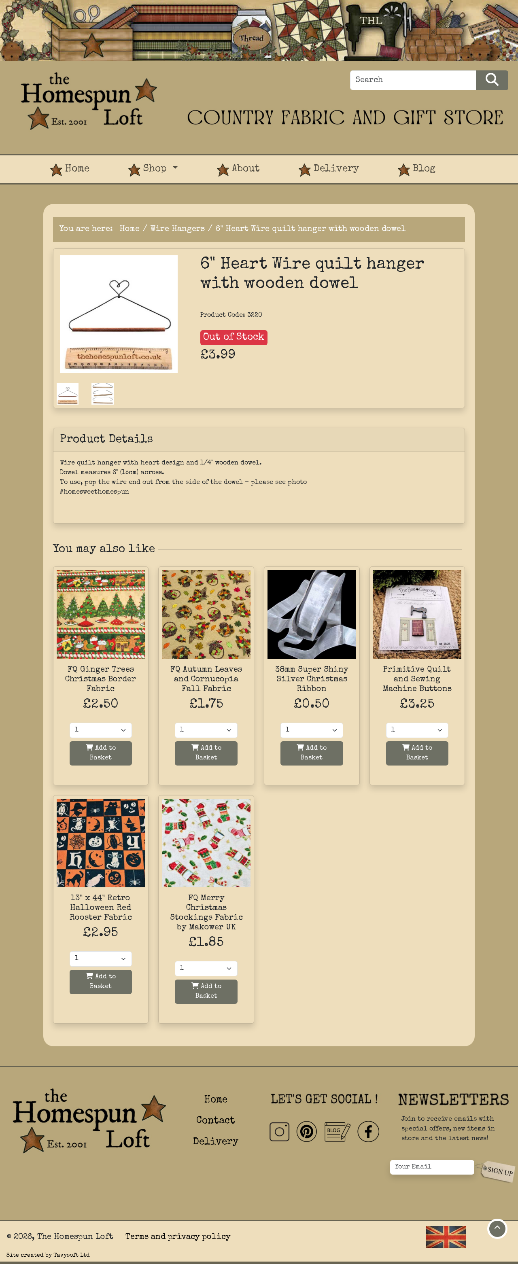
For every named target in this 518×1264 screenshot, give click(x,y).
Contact (215, 1121)
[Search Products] (492, 80)
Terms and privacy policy (178, 1237)
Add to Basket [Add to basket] (101, 752)
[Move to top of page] (497, 1229)
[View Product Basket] (474, 162)
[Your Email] (432, 1167)
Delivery (329, 170)
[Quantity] (101, 730)
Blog (416, 170)
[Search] (413, 80)
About (238, 170)
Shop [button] (149, 170)
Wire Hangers (178, 229)
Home (69, 170)
